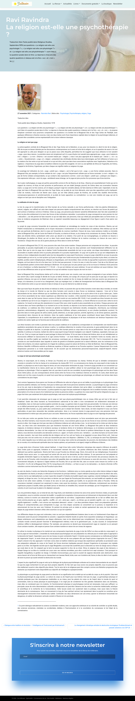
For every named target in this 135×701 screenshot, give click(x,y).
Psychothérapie (75, 113)
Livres (76, 4)
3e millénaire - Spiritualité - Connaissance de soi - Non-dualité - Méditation (39, 698)
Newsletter (117, 4)
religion (84, 113)
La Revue (56, 4)
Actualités (67, 4)
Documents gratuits (90, 4)
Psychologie (64, 113)
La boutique (106, 4)
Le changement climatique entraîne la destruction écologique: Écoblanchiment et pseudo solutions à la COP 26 (103, 626)
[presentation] (35, 665)
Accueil (47, 4)
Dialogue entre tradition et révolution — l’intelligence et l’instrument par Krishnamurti (34, 625)
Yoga (89, 113)
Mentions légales (68, 698)
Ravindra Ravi (46, 113)
